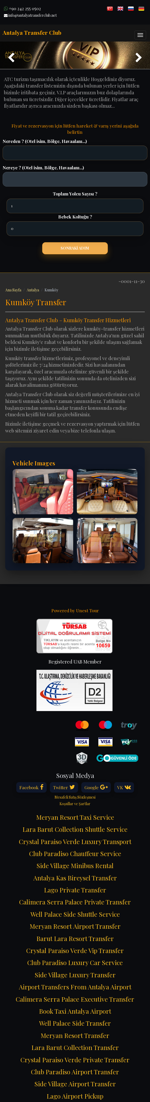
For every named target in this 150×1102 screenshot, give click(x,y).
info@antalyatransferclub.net (30, 15)
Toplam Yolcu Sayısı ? (75, 194)
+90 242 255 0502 (22, 8)
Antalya (33, 289)
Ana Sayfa (13, 289)
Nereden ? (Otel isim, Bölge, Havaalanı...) (45, 141)
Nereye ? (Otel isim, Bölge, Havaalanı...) (43, 167)
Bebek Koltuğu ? (75, 217)
